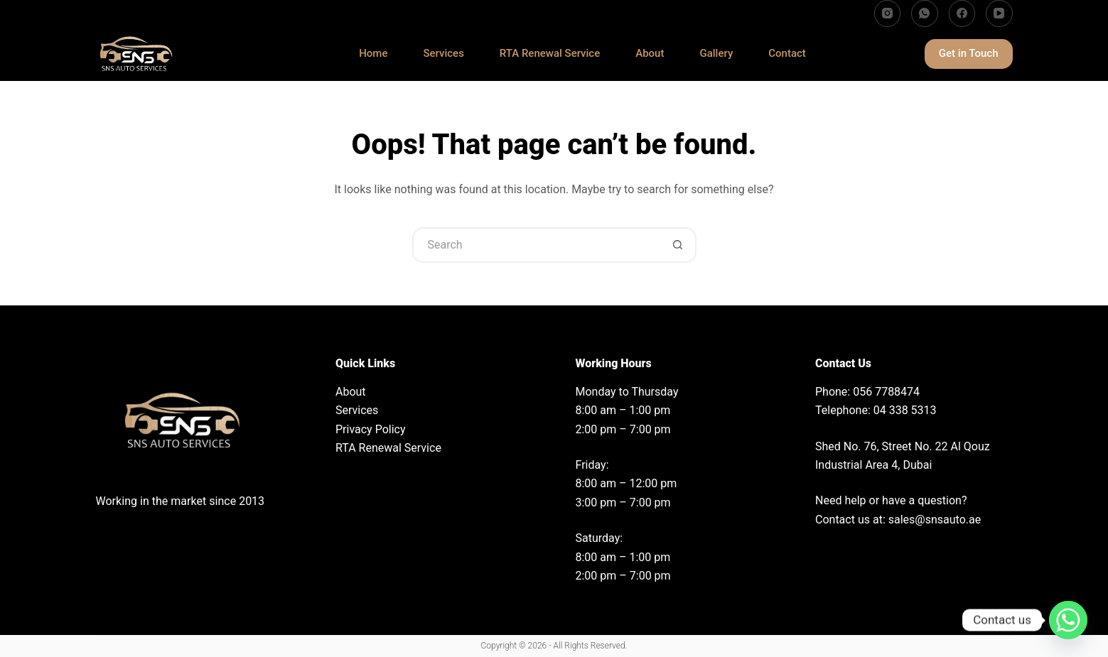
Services (443, 54)
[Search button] (678, 245)
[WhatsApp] (924, 13)
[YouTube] (999, 13)
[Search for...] (536, 245)
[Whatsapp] (1068, 620)
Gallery (716, 54)
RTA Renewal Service (550, 54)
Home (373, 54)
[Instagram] (887, 13)
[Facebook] (962, 13)
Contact (787, 54)
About (649, 54)
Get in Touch (969, 53)
